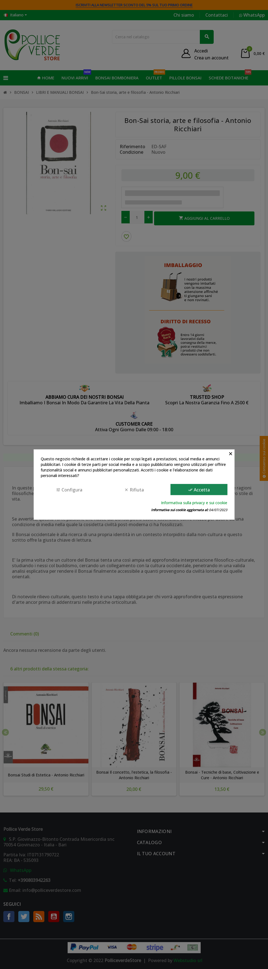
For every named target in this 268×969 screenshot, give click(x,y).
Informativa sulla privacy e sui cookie (194, 502)
